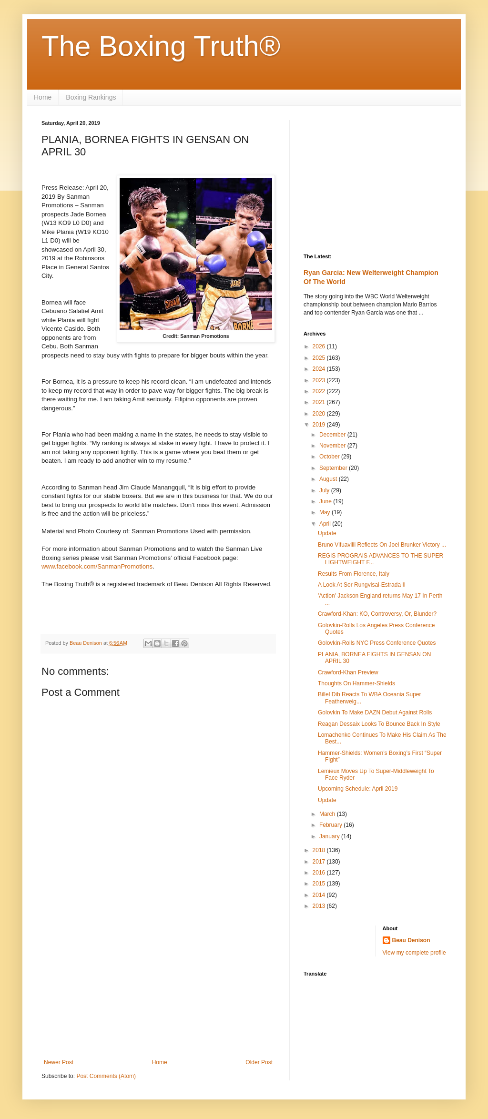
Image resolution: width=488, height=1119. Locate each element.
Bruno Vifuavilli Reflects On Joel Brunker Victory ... (382, 544)
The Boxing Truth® (160, 46)
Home (42, 97)
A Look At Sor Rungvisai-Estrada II (362, 584)
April (325, 523)
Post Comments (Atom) (106, 1076)
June (326, 501)
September (334, 468)
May (325, 512)
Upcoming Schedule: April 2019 (357, 788)
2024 (320, 369)
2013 (320, 906)
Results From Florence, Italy (353, 573)
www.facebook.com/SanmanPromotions (96, 566)
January (330, 836)
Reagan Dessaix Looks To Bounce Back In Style (379, 724)
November (333, 445)
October (330, 456)
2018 (320, 850)
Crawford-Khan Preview (348, 672)
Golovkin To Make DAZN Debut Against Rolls (375, 712)
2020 (320, 413)
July (325, 490)
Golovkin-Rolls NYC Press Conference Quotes (377, 643)
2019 (320, 424)
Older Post (259, 1062)
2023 (320, 380)
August (329, 479)
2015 (320, 883)
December (333, 434)
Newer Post (58, 1062)
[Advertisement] (158, 980)
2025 (320, 358)
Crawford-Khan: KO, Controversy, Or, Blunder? (377, 613)
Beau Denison (411, 940)
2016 (320, 872)
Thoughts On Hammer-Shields (356, 683)
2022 (320, 391)
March (328, 814)
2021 (320, 402)
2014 (320, 895)
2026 (320, 346)
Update (327, 533)
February (331, 825)
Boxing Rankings (91, 97)
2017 (320, 861)
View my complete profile (414, 952)
